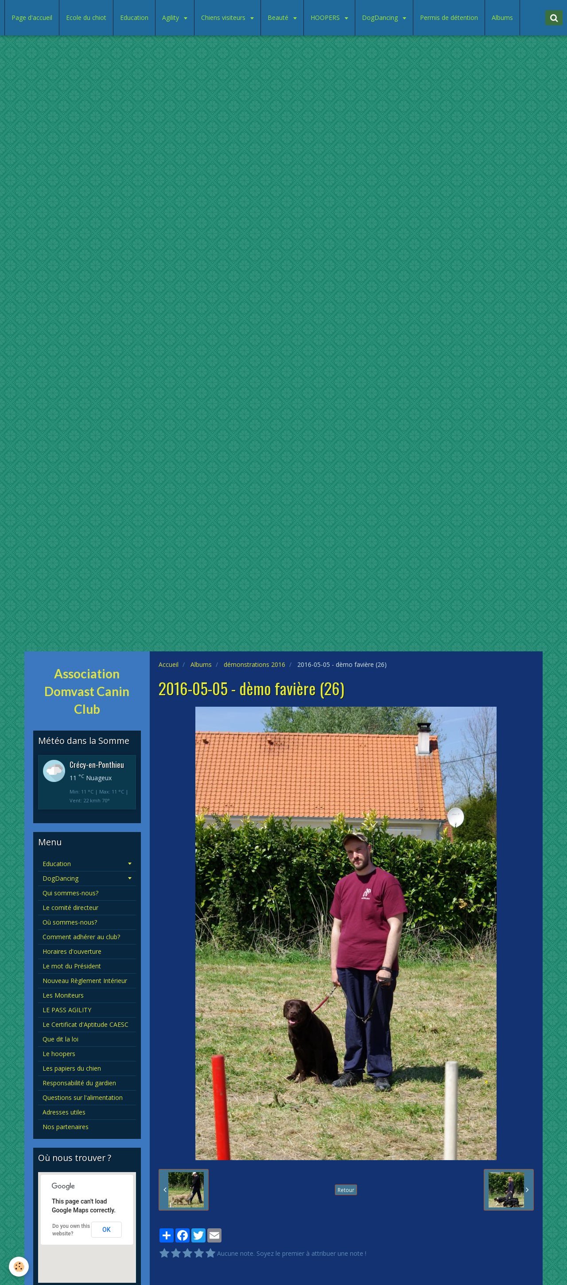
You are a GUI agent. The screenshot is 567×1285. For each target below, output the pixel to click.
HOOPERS (326, 17)
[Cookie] (19, 1267)
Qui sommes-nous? (70, 893)
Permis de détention (449, 17)
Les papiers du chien (72, 1068)
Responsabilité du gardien (79, 1083)
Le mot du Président (72, 966)
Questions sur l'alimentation (83, 1097)
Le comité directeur (70, 907)
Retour (346, 1189)
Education (134, 17)
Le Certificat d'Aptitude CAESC (85, 1024)
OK (106, 1229)
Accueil (169, 664)
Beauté (279, 17)
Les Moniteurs (63, 995)
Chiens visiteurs (224, 17)
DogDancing (381, 17)
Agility (171, 17)
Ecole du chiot (86, 17)
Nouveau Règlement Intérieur (85, 980)
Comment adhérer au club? (81, 937)
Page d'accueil (32, 17)
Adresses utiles (64, 1112)
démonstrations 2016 (254, 664)
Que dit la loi (60, 1039)
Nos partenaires (66, 1126)
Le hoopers (59, 1053)
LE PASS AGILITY (67, 1010)
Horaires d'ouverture (72, 951)
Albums (502, 17)
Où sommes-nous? (70, 922)
